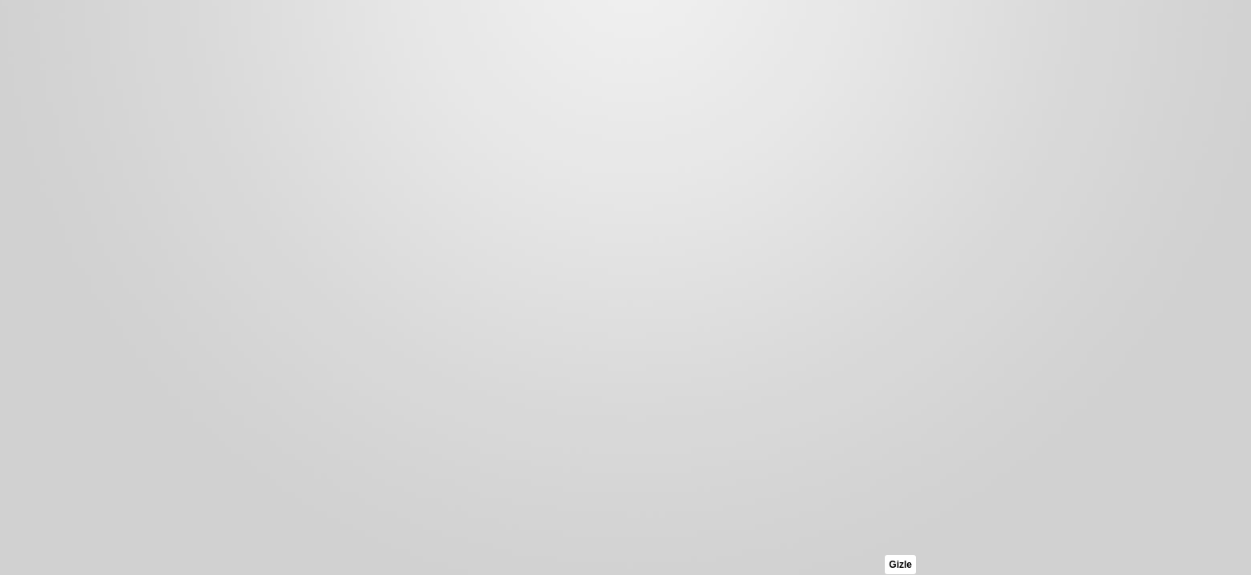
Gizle (900, 564)
